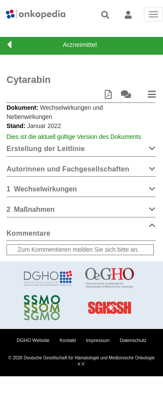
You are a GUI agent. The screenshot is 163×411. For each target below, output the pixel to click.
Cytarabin (28, 79)
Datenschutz (133, 340)
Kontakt (68, 340)
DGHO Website (33, 340)
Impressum (98, 340)
